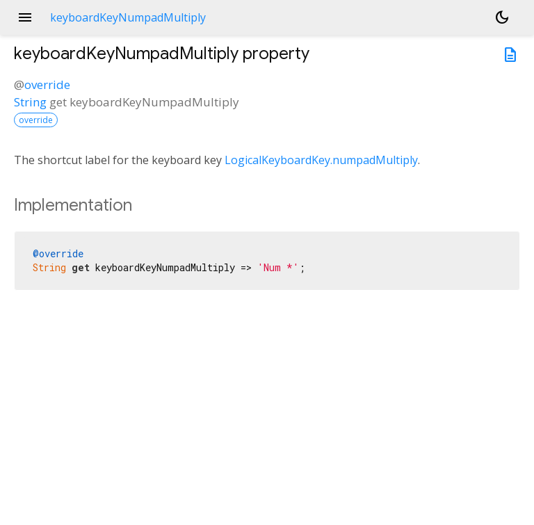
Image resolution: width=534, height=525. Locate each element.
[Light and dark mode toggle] (502, 17)
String (30, 102)
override (47, 84)
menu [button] (25, 17)
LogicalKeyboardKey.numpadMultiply (321, 160)
